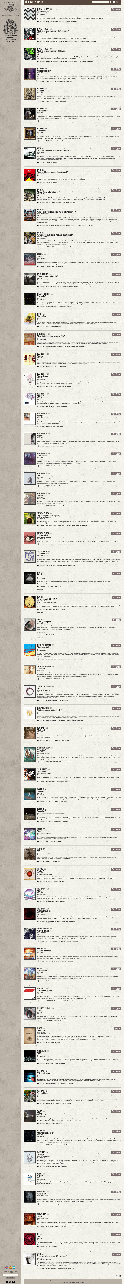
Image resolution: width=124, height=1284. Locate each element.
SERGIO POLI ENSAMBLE (45, 645)
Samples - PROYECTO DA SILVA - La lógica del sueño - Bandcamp (58, 21)
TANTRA (41, 829)
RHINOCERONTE (43, 334)
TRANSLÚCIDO (43, 888)
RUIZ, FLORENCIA (43, 413)
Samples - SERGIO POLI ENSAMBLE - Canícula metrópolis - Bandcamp (60, 659)
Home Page (10, 20)
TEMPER (41, 849)
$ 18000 (116, 597)
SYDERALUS (42, 789)
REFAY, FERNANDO (44, 274)
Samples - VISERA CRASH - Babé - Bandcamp (52, 1063)
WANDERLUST (42, 1152)
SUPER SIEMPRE (43, 769)
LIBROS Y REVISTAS (10, 34)
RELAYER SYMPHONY (45, 294)
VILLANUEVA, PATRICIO (45, 1008)
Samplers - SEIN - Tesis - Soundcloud (50, 586)
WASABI (41, 1173)
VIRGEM (41, 1028)
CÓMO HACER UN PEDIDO (10, 36)
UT (39, 968)
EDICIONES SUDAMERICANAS (10, 30)
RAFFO (40, 148)
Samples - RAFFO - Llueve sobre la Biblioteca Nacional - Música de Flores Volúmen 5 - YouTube (66, 225)
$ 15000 (116, 275)
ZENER (40, 1254)
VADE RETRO (42, 988)
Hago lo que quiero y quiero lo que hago (63, 525)
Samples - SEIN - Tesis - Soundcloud (50, 635)
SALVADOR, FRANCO (44, 513)
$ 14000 (116, 295)
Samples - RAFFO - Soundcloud (48, 162)
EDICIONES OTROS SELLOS (10, 28)
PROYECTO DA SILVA (44, 9)
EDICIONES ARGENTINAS (10, 26)
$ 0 (117, 1029)
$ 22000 (116, 149)
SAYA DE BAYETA (43, 551)
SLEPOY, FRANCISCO (44, 708)
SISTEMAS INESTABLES (45, 686)
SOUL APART (42, 728)
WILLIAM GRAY (43, 1191)
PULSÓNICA (42, 68)
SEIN (40, 573)
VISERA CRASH (43, 1051)
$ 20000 (116, 9)
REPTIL (40, 314)
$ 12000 (116, 573)
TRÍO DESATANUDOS (44, 928)
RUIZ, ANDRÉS (43, 354)
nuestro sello (10, 22)
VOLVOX (41, 1111)
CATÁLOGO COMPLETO (10, 40)
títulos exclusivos (10, 24)
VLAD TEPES (42, 1071)
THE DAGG (41, 869)
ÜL (39, 1234)
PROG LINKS (10, 38)
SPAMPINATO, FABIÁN (45, 747)
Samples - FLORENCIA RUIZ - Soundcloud (51, 426)
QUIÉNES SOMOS (10, 41)
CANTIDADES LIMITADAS (10, 32)
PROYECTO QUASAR (44, 28)
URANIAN (41, 948)
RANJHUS (41, 254)
